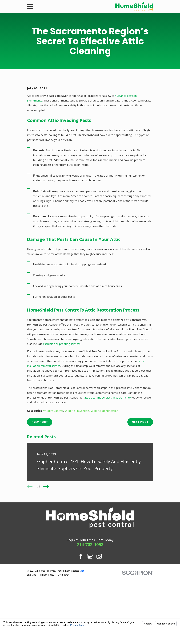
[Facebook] (81, 610)
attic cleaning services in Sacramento (107, 452)
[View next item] (46, 540)
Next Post (140, 476)
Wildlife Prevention (77, 465)
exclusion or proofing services (61, 398)
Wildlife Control (53, 465)
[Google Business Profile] (90, 610)
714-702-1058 (90, 599)
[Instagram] (99, 610)
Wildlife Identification (104, 465)
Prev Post (40, 476)
